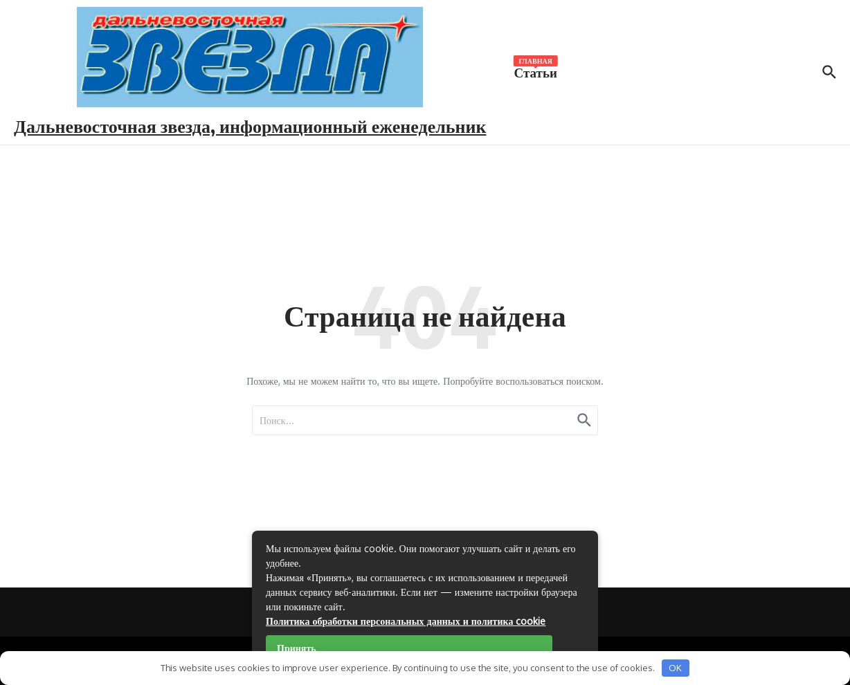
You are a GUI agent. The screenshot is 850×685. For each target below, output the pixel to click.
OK (675, 667)
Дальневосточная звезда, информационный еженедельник (250, 125)
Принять (296, 648)
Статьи (535, 71)
